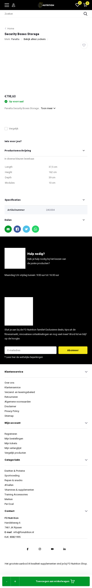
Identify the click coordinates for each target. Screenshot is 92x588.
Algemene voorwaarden (18, 401)
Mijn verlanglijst (13, 448)
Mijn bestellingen (14, 438)
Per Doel (9, 504)
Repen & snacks (13, 480)
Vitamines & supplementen (19, 489)
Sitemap (9, 415)
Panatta (15, 39)
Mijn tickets (11, 443)
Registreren (11, 433)
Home (10, 28)
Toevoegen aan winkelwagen (55, 581)
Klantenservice (12, 387)
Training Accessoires (16, 494)
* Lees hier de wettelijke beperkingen (24, 357)
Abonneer (73, 350)
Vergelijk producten (15, 452)
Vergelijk (11, 128)
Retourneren (11, 396)
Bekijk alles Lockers (35, 39)
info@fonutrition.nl (15, 284)
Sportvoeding (12, 475)
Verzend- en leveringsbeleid (20, 392)
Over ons (9, 382)
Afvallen (9, 485)
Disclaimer (10, 406)
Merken (9, 499)
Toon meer (48, 108)
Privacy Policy (12, 411)
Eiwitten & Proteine (15, 470)
